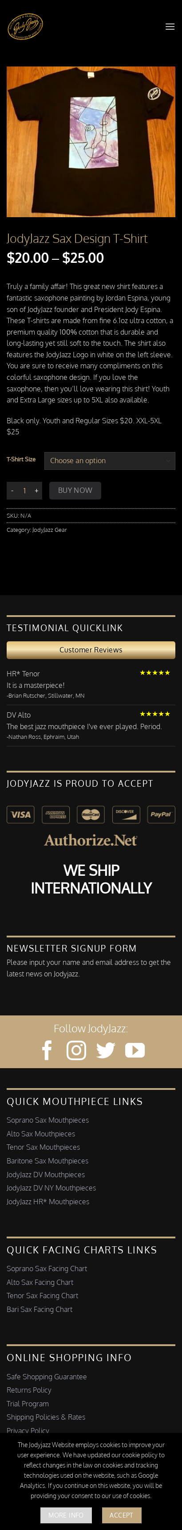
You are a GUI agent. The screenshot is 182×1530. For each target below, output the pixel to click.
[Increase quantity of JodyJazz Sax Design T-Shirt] (37, 491)
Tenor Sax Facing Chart (42, 1295)
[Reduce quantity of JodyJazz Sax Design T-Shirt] (12, 491)
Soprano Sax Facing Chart (47, 1268)
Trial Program (28, 1403)
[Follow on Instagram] (76, 1052)
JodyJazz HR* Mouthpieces (48, 1201)
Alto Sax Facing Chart (40, 1282)
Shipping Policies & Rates (46, 1417)
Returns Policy (29, 1390)
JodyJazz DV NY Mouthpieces (51, 1187)
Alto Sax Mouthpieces (41, 1133)
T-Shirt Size (21, 460)
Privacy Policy (28, 1430)
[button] (170, 26)
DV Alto (19, 714)
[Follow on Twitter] (105, 1052)
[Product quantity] (24, 491)
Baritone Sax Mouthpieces (47, 1160)
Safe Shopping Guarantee (47, 1376)
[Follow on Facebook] (47, 1052)
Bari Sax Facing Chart (39, 1309)
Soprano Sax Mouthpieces (48, 1120)
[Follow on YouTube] (135, 1052)
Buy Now (75, 490)
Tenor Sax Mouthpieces (43, 1147)
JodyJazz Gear (49, 529)
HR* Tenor (23, 673)
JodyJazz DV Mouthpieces (46, 1174)
